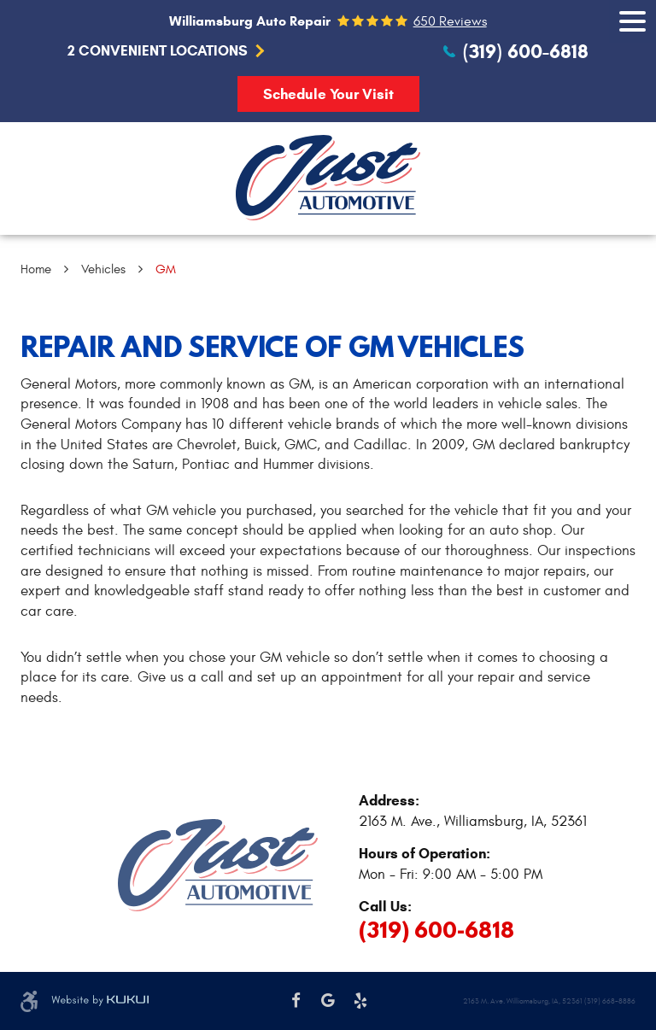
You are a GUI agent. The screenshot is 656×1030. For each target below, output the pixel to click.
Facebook (296, 1001)
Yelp (360, 1001)
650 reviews (450, 21)
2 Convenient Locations (157, 51)
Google (328, 1001)
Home (35, 269)
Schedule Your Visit (328, 94)
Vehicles (103, 269)
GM (165, 269)
